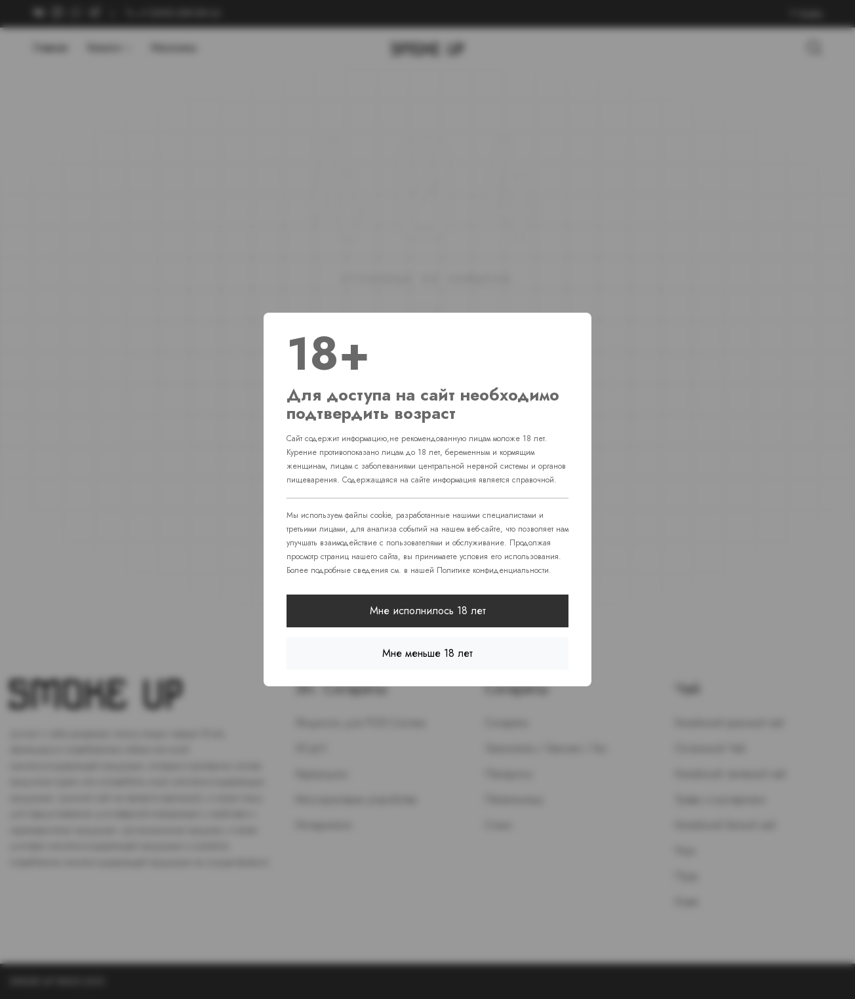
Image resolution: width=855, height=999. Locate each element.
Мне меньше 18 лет (427, 653)
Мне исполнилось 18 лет (428, 610)
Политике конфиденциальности (493, 570)
